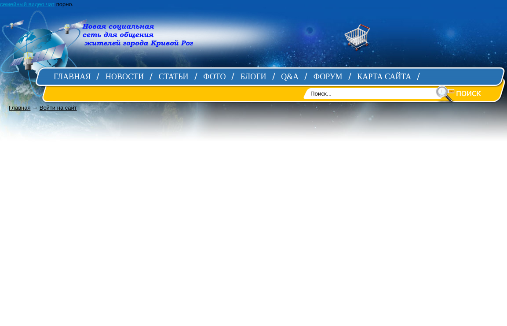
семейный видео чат (27, 4)
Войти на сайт (58, 107)
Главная (19, 107)
